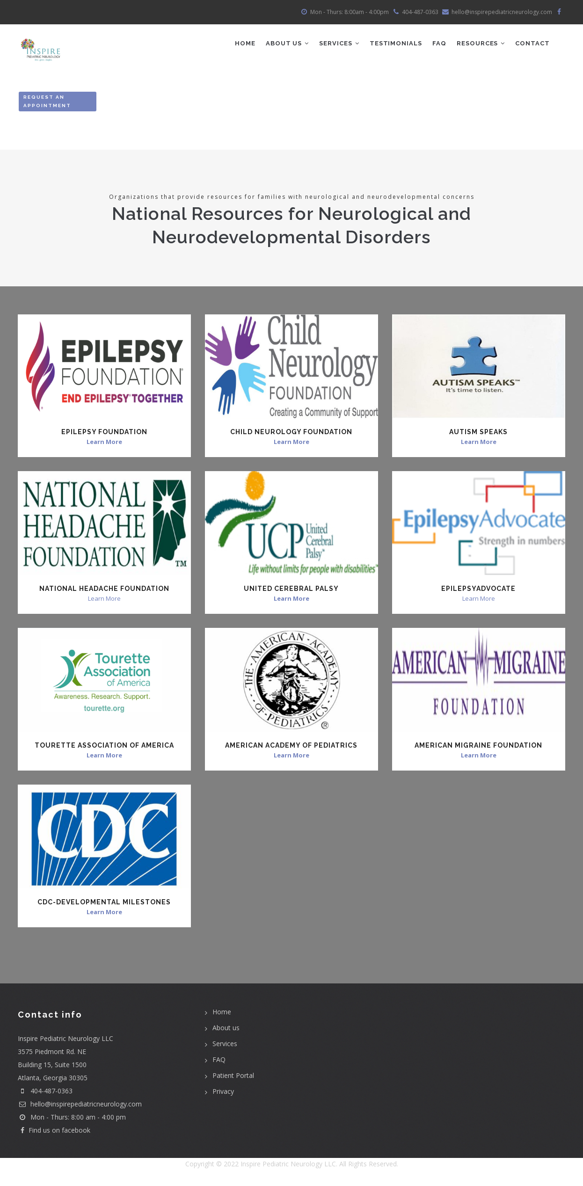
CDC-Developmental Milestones (104, 904)
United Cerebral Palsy (291, 591)
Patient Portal (233, 1077)
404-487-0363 (51, 1093)
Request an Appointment (47, 103)
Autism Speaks (478, 434)
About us (226, 1029)
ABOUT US (281, 44)
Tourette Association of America (104, 747)
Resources (479, 44)
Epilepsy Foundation (104, 434)
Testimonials (391, 44)
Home (237, 44)
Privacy (223, 1093)
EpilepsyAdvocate (478, 591)
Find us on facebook (54, 1132)
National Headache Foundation (104, 591)
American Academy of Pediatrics (291, 747)
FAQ (437, 44)
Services (334, 44)
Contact (532, 44)
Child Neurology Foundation (291, 434)
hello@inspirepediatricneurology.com (80, 1106)
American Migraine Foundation (478, 747)
